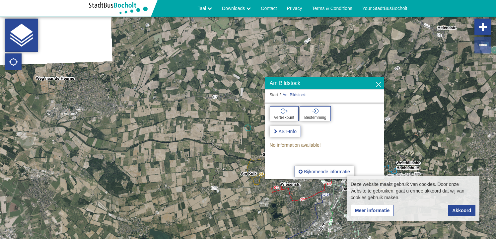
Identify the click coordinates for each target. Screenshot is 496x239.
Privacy (294, 8)
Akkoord (461, 210)
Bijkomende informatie (324, 171)
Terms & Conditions (332, 8)
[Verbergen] (378, 85)
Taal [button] (205, 8)
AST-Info (288, 131)
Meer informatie (372, 210)
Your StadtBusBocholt (384, 8)
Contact (269, 8)
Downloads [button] (236, 8)
